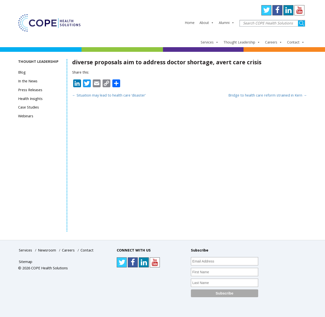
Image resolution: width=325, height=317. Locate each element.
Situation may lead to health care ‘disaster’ (109, 95)
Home (190, 22)
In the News (27, 81)
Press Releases (30, 89)
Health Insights (30, 98)
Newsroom (47, 250)
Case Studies (28, 107)
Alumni (226, 22)
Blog (22, 72)
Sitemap (25, 261)
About (206, 22)
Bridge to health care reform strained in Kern (267, 95)
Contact (295, 42)
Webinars (25, 116)
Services (210, 42)
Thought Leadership (241, 42)
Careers (273, 42)
